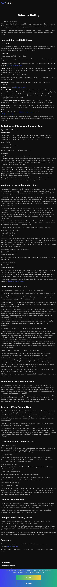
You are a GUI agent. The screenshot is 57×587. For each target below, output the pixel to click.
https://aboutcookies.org (16, 281)
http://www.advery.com (26, 112)
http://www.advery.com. (14, 65)
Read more (48, 571)
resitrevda (4, 565)
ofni (8, 547)
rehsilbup (4, 568)
